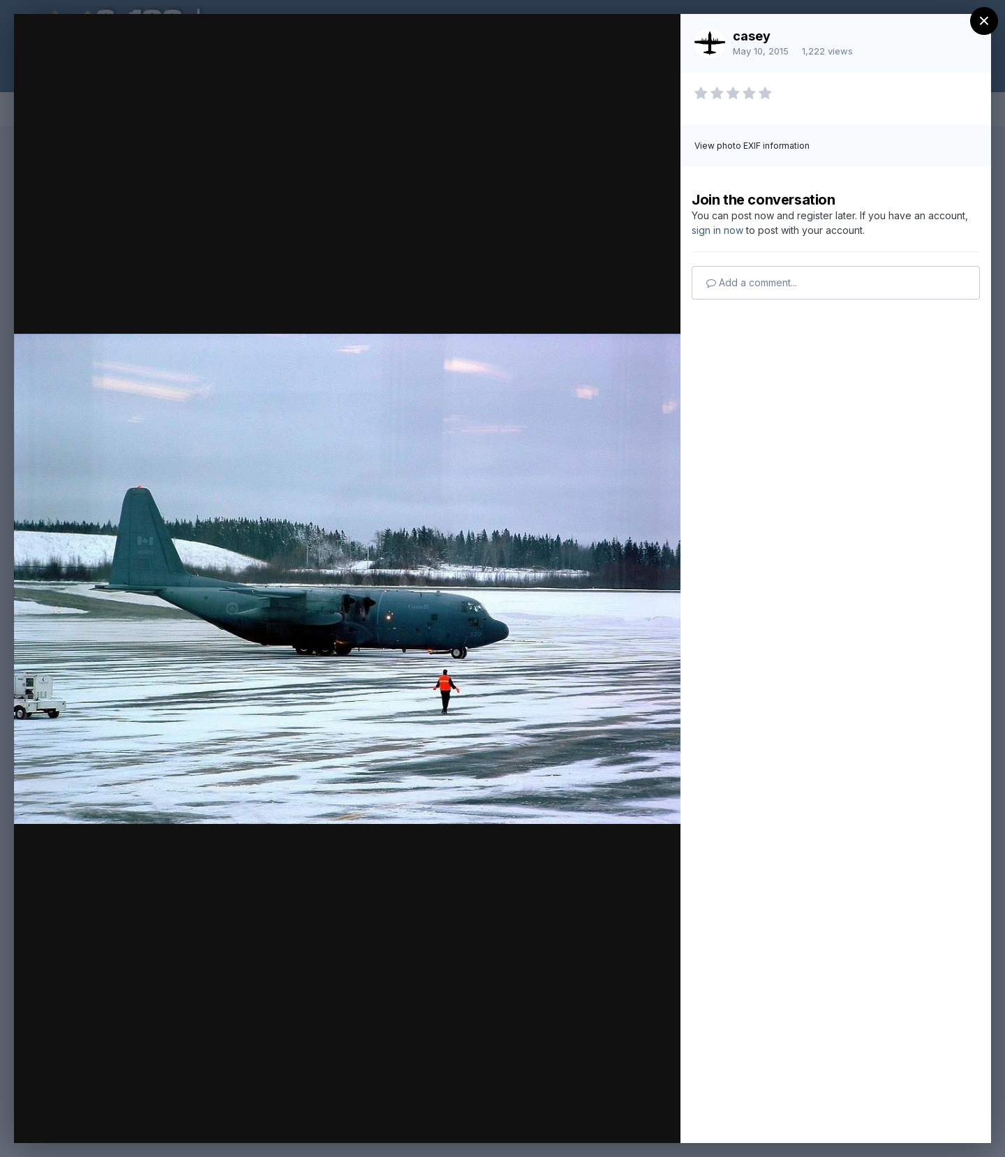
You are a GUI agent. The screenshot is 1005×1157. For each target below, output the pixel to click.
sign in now (717, 230)
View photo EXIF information (752, 145)
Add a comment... (751, 282)
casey (751, 36)
